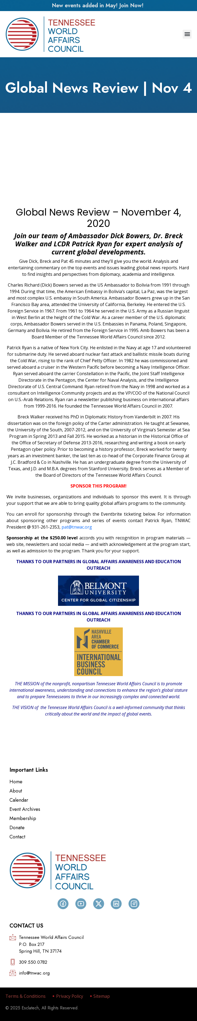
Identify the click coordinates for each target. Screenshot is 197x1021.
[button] (187, 34)
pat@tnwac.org (77, 527)
